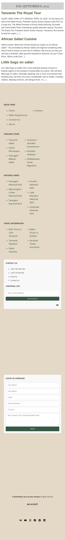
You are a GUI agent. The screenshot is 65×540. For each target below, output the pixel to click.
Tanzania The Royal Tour (21, 13)
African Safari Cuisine (19, 39)
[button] (57, 305)
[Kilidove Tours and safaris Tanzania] (32, 343)
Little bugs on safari (17, 62)
